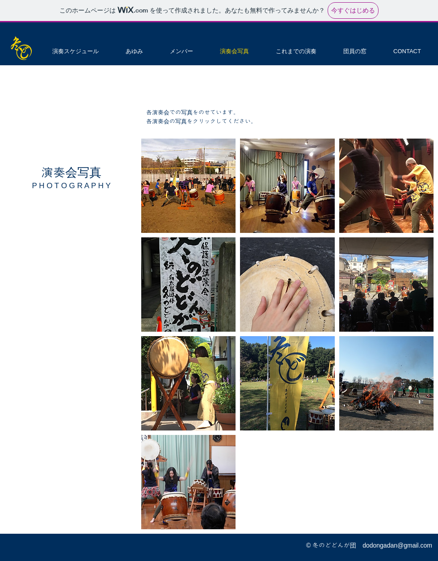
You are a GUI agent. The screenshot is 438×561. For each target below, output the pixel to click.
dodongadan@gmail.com (397, 545)
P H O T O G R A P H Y (71, 185)
